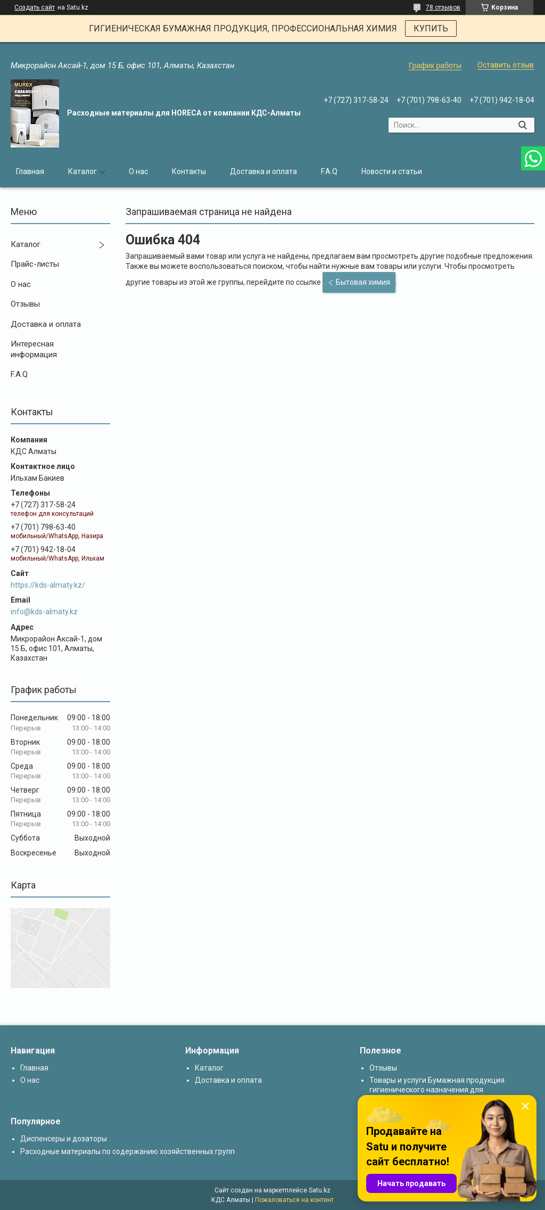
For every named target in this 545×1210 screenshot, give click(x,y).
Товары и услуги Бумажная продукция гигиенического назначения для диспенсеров (437, 1090)
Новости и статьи (391, 171)
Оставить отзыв (505, 65)
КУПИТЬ (431, 28)
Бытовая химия (363, 282)
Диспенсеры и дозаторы (63, 1138)
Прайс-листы (35, 264)
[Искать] (522, 125)
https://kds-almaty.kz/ (48, 585)
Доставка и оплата (263, 171)
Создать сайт (34, 7)
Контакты (189, 171)
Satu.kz (320, 1190)
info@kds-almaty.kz (44, 611)
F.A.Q (329, 171)
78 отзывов (443, 7)
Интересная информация (34, 349)
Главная (30, 171)
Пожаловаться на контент (294, 1200)
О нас (138, 171)
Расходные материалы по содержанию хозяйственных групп (127, 1151)
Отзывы (25, 304)
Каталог (82, 171)
